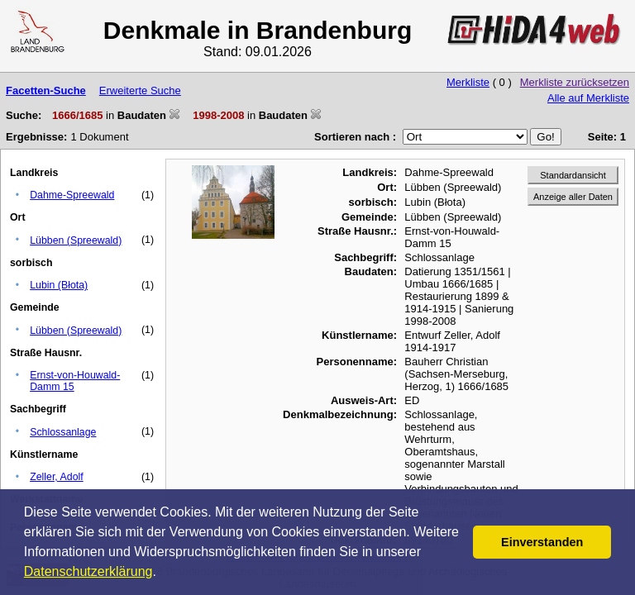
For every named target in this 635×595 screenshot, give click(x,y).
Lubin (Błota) (59, 285)
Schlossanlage (63, 432)
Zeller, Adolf (57, 477)
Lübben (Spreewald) (76, 240)
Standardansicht (573, 175)
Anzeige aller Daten (573, 197)
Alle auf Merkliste (588, 98)
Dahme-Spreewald (72, 195)
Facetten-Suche (46, 90)
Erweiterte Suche (140, 90)
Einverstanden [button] (542, 542)
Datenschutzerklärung (88, 571)
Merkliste (467, 82)
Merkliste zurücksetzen (574, 82)
